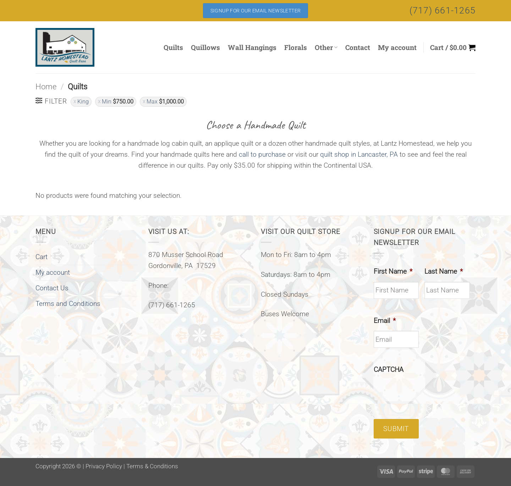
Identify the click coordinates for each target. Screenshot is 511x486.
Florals (295, 47)
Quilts (173, 47)
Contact (357, 47)
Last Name (443, 271)
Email (385, 321)
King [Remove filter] (83, 101)
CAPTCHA (388, 369)
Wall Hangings (252, 47)
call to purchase (262, 154)
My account (397, 47)
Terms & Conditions (152, 466)
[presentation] (428, 394)
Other (326, 47)
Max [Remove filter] (165, 101)
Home (45, 86)
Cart (41, 257)
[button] (453, 47)
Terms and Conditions (67, 304)
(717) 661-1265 (443, 10)
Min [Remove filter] (117, 101)
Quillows (205, 47)
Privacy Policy (104, 466)
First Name (393, 271)
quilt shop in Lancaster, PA (359, 154)
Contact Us (51, 288)
